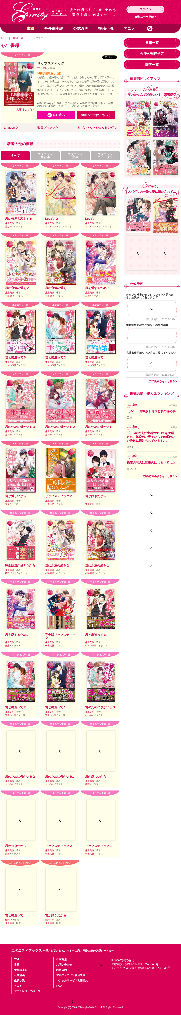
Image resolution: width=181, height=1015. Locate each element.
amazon (9, 127)
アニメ (129, 28)
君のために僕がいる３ (20, 426)
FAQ (59, 985)
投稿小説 (105, 28)
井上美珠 (43, 67)
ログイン (145, 9)
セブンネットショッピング (96, 127)
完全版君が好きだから (20, 565)
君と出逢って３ (15, 357)
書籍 (30, 28)
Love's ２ (52, 218)
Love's (90, 218)
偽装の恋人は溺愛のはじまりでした (151, 462)
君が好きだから (95, 496)
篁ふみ (8, 226)
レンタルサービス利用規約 (72, 980)
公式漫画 (80, 28)
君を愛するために (97, 288)
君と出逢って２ (55, 357)
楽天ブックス (46, 127)
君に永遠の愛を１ (97, 565)
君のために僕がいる (98, 426)
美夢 (7, 504)
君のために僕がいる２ (60, 426)
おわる (8, 434)
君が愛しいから (15, 496)
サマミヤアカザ (53, 226)
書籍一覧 (18, 38)
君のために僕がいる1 (59, 776)
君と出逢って (94, 357)
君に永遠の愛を (55, 288)
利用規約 (61, 969)
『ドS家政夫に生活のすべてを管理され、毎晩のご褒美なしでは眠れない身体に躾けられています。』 (151, 436)
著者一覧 (152, 65)
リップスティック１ (98, 845)
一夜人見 (50, 504)
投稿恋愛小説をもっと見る (159, 476)
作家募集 (61, 959)
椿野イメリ (11, 573)
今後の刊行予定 (152, 54)
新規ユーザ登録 (144, 16)
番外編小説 (53, 28)
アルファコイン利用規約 (70, 975)
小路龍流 (10, 296)
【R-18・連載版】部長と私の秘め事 (151, 411)
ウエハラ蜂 (11, 365)
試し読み (59, 115)
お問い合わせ (64, 964)
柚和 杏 (9, 920)
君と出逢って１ (55, 707)
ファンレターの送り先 (27, 991)
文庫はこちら (24, 109)
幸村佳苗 (50, 920)
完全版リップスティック (60, 636)
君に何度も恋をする (18, 218)
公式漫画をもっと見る (162, 381)
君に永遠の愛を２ (17, 288)
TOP (3, 38)
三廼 (87, 296)
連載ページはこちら (94, 115)
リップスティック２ (58, 496)
